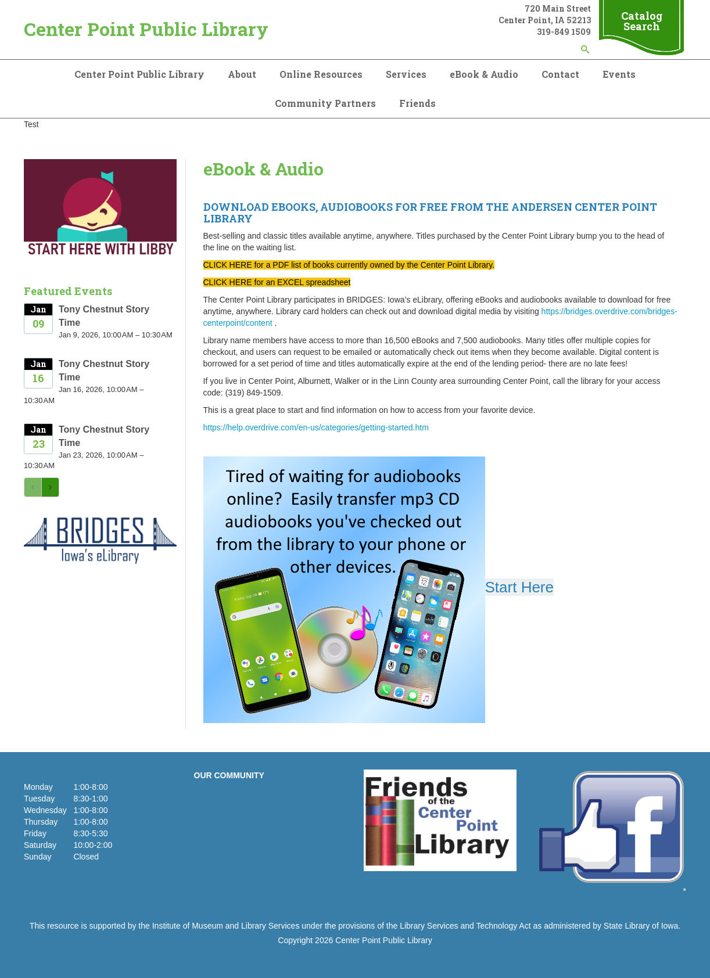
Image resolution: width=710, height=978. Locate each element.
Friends (417, 103)
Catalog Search (641, 21)
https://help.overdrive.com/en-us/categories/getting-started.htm (316, 427)
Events (619, 74)
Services (406, 74)
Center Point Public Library (146, 28)
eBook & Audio (484, 74)
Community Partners (325, 103)
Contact (560, 74)
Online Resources (321, 74)
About (242, 74)
